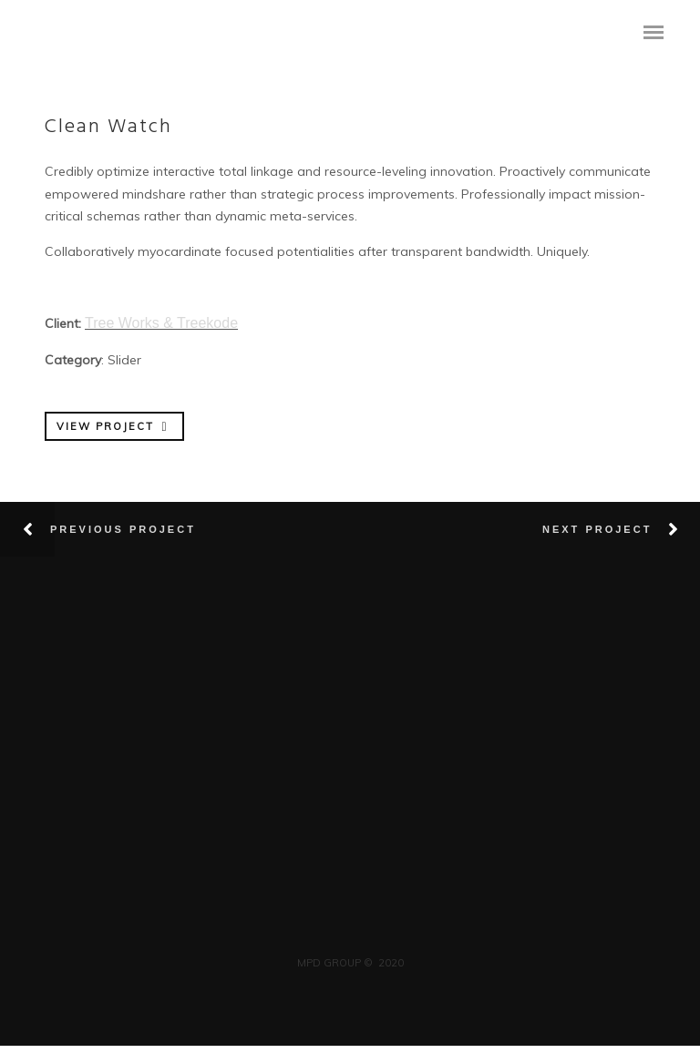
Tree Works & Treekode (161, 323)
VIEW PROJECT (114, 426)
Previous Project (123, 529)
